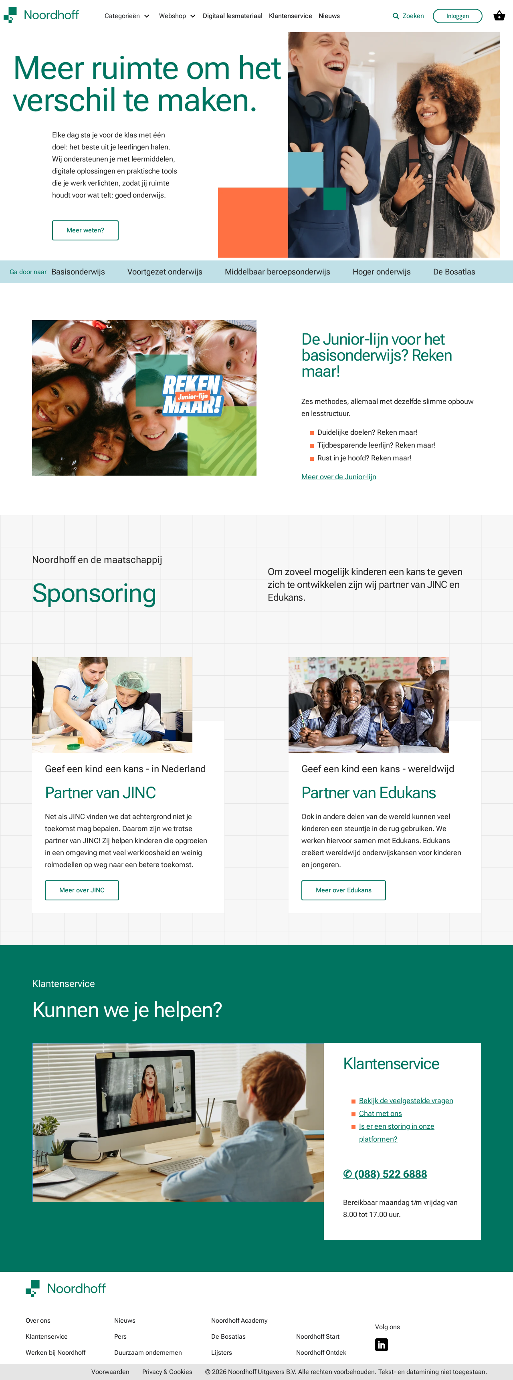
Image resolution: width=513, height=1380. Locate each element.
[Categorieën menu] (127, 16)
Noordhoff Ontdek (321, 1352)
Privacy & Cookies (167, 1372)
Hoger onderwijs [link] (382, 271)
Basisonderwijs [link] (78, 271)
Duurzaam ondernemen (148, 1352)
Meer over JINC (82, 890)
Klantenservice (290, 16)
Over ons (38, 1320)
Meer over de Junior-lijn (338, 476)
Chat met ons (380, 1113)
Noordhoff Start (317, 1336)
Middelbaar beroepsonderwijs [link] (277, 271)
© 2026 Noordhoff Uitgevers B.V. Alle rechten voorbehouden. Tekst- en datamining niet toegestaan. (346, 1372)
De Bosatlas (228, 1336)
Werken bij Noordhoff (55, 1352)
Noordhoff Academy (239, 1320)
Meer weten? (85, 230)
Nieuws (329, 16)
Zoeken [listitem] (408, 16)
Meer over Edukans (344, 890)
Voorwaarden (110, 1372)
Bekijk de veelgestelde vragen (406, 1100)
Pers (120, 1336)
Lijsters (221, 1352)
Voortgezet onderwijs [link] (164, 271)
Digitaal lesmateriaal (233, 16)
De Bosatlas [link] (454, 271)
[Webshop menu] (177, 16)
